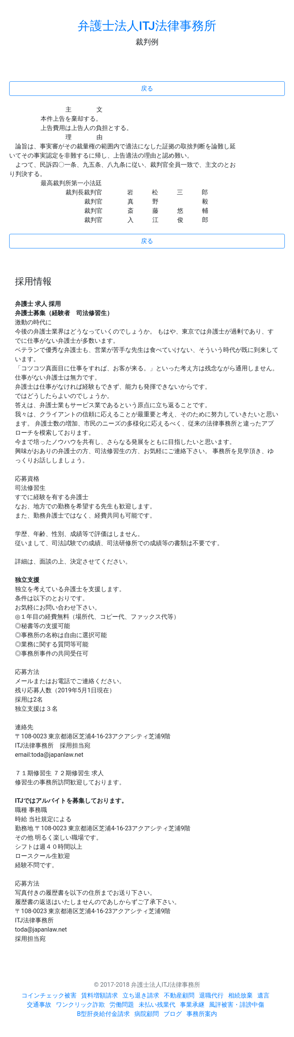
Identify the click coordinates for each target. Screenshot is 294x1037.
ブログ (172, 1013)
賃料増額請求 (99, 995)
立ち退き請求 (140, 995)
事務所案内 (201, 1013)
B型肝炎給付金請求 (103, 1013)
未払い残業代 (157, 1004)
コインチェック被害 (49, 995)
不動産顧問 (179, 995)
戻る (147, 88)
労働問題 (121, 1004)
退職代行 (211, 995)
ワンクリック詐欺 (80, 1004)
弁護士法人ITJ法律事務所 (147, 25)
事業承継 (192, 1004)
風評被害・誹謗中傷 (236, 1004)
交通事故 (39, 1004)
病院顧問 (146, 1013)
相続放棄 (240, 995)
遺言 (263, 995)
